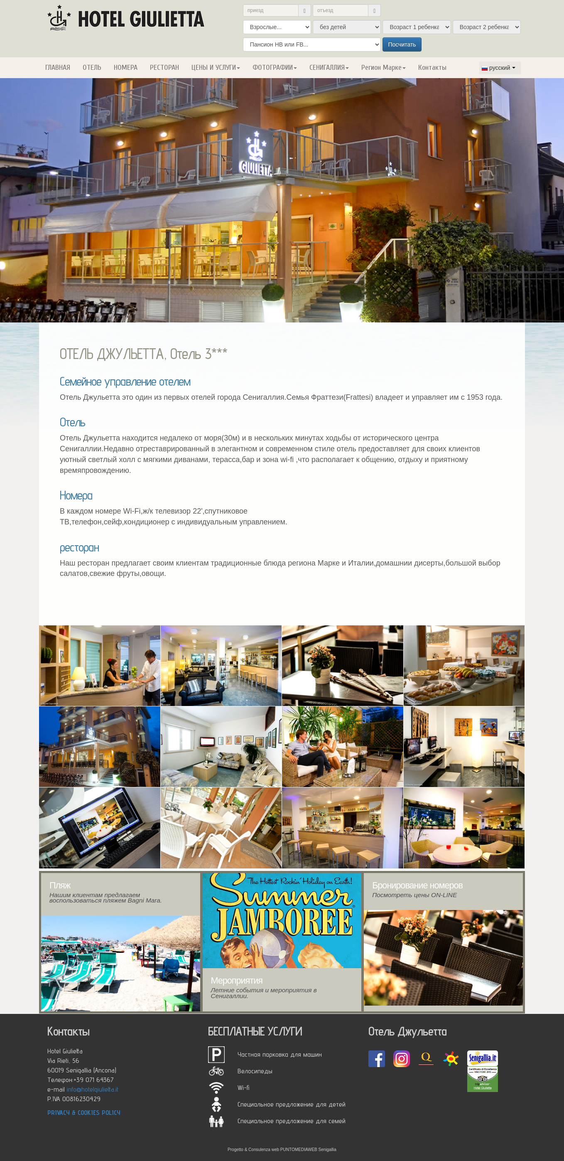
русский (495, 67)
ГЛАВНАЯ (57, 67)
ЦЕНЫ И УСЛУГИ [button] (215, 67)
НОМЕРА (125, 67)
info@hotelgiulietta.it (92, 1089)
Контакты (432, 67)
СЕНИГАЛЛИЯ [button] (329, 67)
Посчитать (402, 44)
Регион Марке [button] (383, 67)
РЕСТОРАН (164, 67)
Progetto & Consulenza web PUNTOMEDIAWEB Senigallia (282, 1149)
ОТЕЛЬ (92, 67)
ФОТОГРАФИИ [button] (275, 67)
